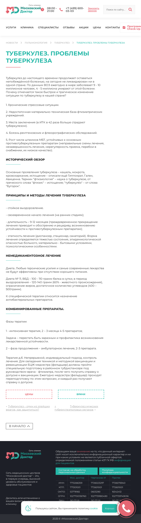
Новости (12, 43)
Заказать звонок (93, 9)
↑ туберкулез (62, 408)
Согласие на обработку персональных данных (72, 471)
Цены (97, 27)
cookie (95, 508)
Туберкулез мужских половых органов (84, 408)
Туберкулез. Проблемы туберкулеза (101, 43)
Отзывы (69, 27)
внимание (83, 451)
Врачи (81, 394)
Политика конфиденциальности (115, 471)
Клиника (27, 27)
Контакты (112, 27)
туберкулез (62, 43)
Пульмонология (36, 43)
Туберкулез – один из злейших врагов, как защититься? (28, 408)
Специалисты (48, 27)
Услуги (11, 27)
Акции (83, 27)
